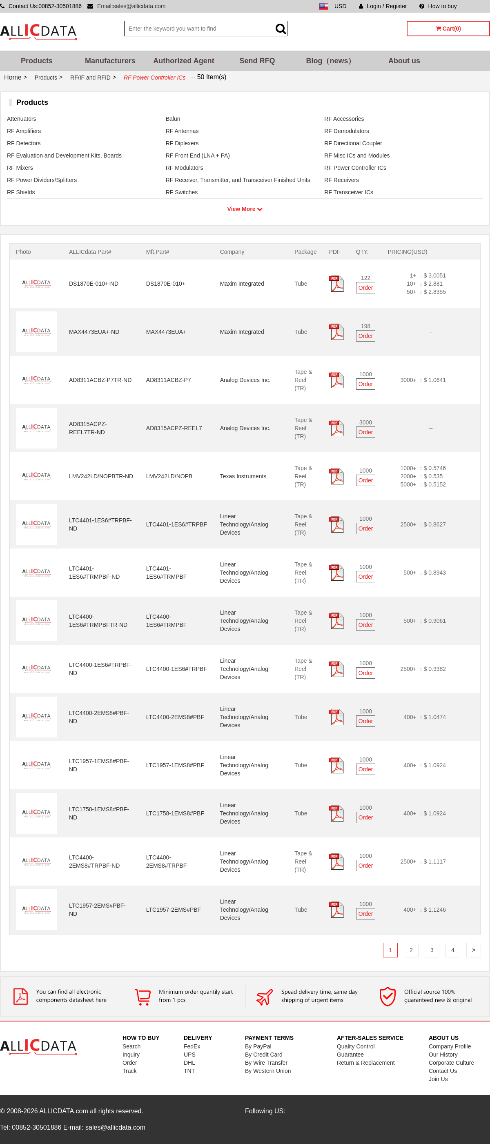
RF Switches (182, 192)
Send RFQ (257, 61)
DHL (189, 1062)
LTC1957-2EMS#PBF (173, 909)
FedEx (192, 1046)
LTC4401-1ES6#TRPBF (176, 524)
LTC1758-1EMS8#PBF (175, 813)
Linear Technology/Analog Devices (244, 524)
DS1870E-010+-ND (93, 283)
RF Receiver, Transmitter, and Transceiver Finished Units (238, 180)
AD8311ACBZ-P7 (168, 380)
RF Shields (21, 192)
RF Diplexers (182, 143)
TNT (189, 1071)
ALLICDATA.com (63, 1111)
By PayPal (258, 1046)
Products (37, 61)
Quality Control (356, 1046)
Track (129, 1071)
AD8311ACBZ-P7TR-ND (100, 380)
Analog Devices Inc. (245, 380)
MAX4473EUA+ (166, 332)
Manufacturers (110, 61)
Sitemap (479, 6)
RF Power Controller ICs (355, 167)
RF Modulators (184, 167)
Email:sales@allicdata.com (131, 6)
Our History (443, 1054)
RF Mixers (20, 167)
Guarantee (350, 1054)
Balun (173, 118)
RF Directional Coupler (353, 143)
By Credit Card (264, 1054)
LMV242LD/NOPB (169, 476)
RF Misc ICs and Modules (357, 155)
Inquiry (131, 1054)
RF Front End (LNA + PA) (198, 155)
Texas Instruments (243, 476)
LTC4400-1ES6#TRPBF (176, 669)
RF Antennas (182, 131)
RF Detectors (23, 143)
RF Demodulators (346, 131)
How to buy (438, 6)
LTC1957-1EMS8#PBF (175, 765)
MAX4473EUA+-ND (94, 332)
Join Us (438, 1079)
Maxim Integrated (242, 283)
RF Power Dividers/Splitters (42, 180)
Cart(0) (448, 28)
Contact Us (443, 1071)
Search (131, 1046)
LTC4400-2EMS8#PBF (175, 717)
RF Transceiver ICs (348, 192)
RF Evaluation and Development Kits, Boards (64, 155)
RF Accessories (344, 118)
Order (366, 287)
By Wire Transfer (266, 1062)
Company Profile (450, 1046)
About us (404, 61)
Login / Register (383, 6)
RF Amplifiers (24, 131)
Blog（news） (330, 61)
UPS (190, 1054)
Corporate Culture (451, 1062)
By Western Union (268, 1071)
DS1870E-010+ (165, 283)
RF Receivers (341, 180)
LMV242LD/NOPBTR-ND (101, 476)
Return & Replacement (366, 1062)
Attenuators (21, 118)
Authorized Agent (183, 61)
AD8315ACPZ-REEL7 (174, 428)
